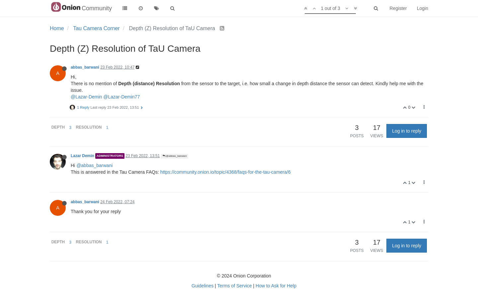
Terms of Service (234, 285)
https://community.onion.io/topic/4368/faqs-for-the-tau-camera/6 (225, 172)
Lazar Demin (82, 155)
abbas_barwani (85, 67)
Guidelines (202, 285)
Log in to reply (406, 131)
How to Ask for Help (276, 285)
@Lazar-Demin (86, 96)
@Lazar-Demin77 (121, 96)
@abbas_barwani (175, 155)
